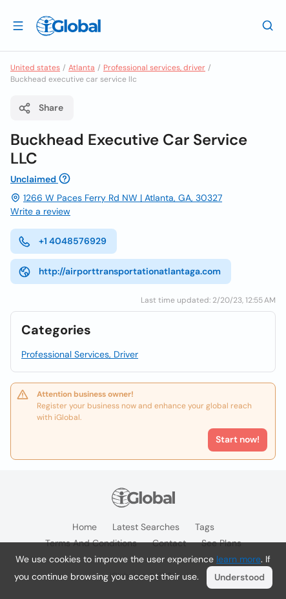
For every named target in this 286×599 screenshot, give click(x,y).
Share (40, 108)
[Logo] (68, 26)
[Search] (268, 25)
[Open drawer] (18, 25)
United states (35, 67)
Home (84, 527)
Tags (204, 527)
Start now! (238, 439)
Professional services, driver (154, 67)
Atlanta (81, 67)
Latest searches (145, 527)
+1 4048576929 (62, 241)
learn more (238, 559)
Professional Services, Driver (79, 354)
